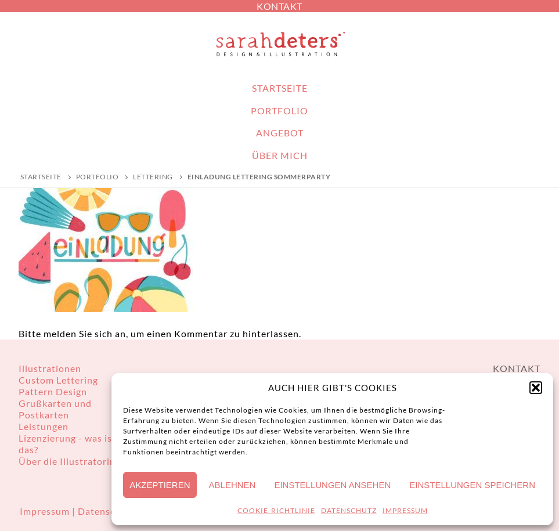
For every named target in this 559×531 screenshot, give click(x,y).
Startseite (41, 176)
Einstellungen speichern (472, 485)
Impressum (46, 510)
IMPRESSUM (405, 510)
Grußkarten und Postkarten (55, 409)
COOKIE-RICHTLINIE (276, 510)
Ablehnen (232, 485)
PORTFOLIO (97, 176)
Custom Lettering (58, 379)
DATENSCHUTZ (349, 510)
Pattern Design (53, 391)
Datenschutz (106, 510)
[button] (536, 387)
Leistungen (43, 426)
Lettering (153, 176)
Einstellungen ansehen (332, 485)
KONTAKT (279, 6)
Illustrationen (50, 368)
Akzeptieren (159, 485)
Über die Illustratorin (67, 461)
